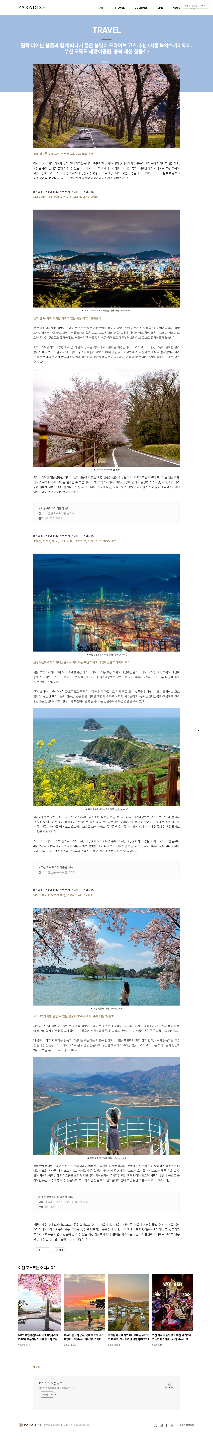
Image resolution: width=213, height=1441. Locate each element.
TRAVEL (120, 7)
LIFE (160, 7)
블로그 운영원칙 (186, 1425)
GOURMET (141, 7)
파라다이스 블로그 (50, 1383)
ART (102, 7)
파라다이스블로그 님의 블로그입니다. (57, 1387)
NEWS (176, 7)
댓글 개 (36, 1367)
